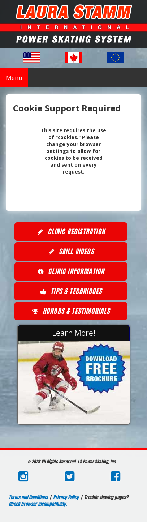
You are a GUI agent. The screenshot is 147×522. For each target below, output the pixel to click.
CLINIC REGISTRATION (70, 232)
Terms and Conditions (28, 497)
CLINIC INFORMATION (71, 271)
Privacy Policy (66, 497)
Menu (14, 77)
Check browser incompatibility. (38, 504)
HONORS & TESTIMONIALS (70, 311)
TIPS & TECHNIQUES (70, 291)
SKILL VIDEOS (70, 252)
